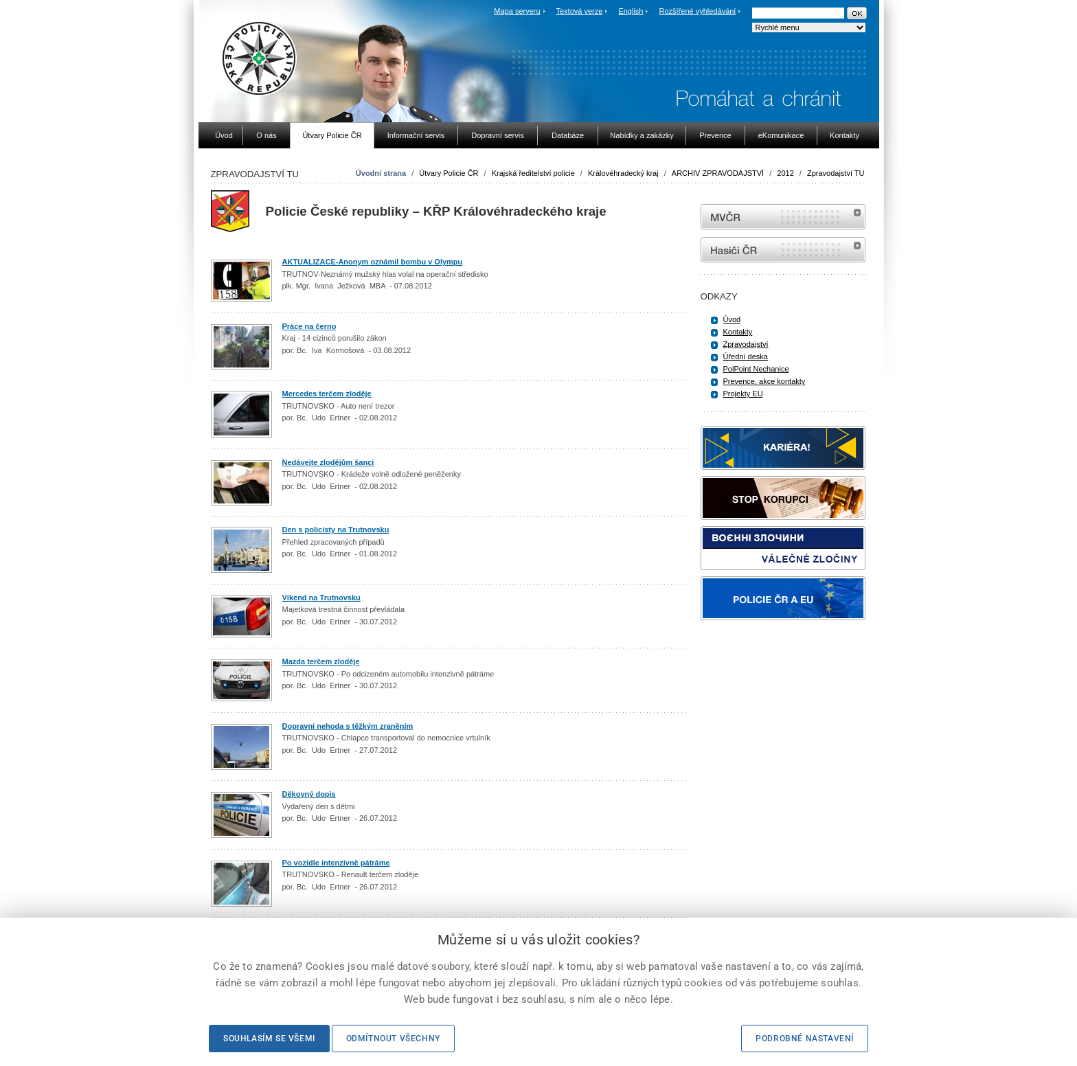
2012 (785, 173)
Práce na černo (309, 326)
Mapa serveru (517, 11)
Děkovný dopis (309, 794)
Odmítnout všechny (393, 1038)
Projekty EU (743, 393)
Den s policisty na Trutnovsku (335, 529)
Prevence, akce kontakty (764, 381)
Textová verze (579, 11)
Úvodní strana (381, 173)
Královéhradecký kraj (623, 173)
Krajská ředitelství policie (533, 173)
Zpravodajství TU (836, 173)
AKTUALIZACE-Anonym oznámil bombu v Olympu (372, 262)
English (630, 11)
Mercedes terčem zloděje (327, 393)
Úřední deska (745, 356)
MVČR (783, 216)
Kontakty (738, 332)
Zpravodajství (746, 344)
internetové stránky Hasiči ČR (783, 249)
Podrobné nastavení (805, 1038)
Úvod (732, 319)
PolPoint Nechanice (756, 369)
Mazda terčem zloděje (321, 661)
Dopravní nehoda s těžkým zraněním (347, 726)
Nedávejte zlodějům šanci (328, 462)
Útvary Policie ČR (448, 173)
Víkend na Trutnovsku (321, 597)
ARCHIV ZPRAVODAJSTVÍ (718, 173)
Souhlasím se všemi (269, 1038)
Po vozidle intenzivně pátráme (336, 863)
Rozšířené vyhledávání (697, 11)
